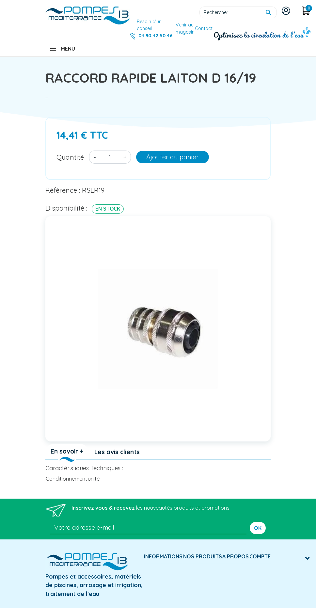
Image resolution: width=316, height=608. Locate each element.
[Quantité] (109, 157)
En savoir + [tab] (67, 451)
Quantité (70, 157)
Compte (260, 556)
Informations (163, 556)
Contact (204, 28)
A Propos (235, 556)
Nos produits (202, 556)
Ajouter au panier (172, 157)
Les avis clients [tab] (117, 452)
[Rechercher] (238, 12)
